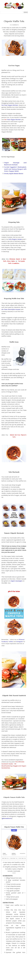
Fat (12, 119)
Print (14, 830)
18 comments (14, 24)
